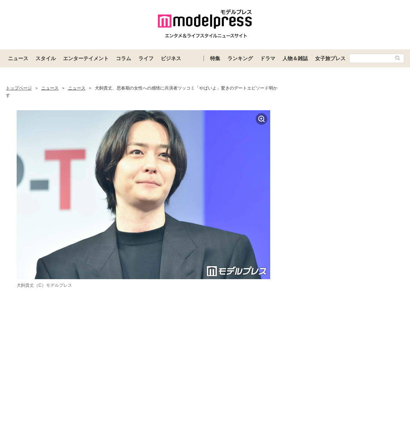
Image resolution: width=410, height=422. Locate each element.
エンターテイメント (86, 58)
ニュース (18, 58)
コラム (123, 58)
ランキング (240, 58)
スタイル (45, 58)
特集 (215, 58)
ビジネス (171, 58)
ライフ (146, 58)
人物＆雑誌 (295, 58)
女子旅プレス (330, 58)
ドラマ (267, 58)
